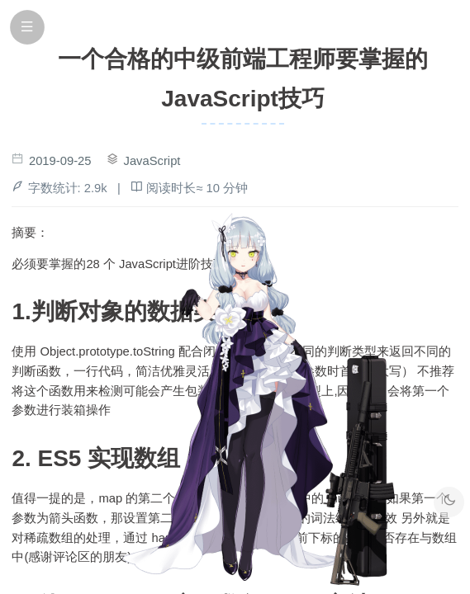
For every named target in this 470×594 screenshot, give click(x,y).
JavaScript (152, 160)
